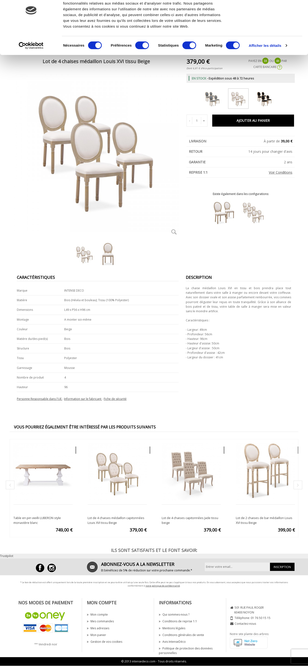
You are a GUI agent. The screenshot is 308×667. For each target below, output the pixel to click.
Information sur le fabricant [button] (83, 399)
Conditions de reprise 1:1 (178, 621)
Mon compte (97, 614)
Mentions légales (172, 628)
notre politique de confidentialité (163, 585)
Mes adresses (98, 628)
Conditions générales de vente (181, 635)
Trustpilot (6, 556)
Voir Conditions (280, 172)
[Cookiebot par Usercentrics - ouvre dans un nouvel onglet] (31, 65)
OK (268, 13)
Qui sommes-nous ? (174, 614)
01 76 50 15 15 (260, 618)
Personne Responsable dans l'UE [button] (39, 399)
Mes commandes (100, 621)
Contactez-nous (245, 624)
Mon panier (96, 635)
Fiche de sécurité (115, 399)
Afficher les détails (265, 66)
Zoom (174, 231)
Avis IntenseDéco (172, 642)
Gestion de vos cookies (104, 642)
